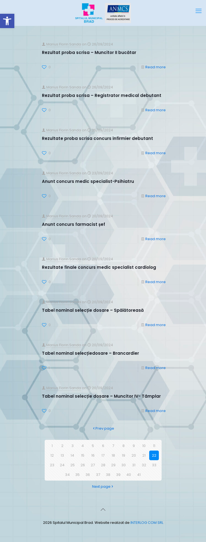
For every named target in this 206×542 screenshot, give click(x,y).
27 (93, 465)
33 (154, 465)
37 (98, 474)
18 (113, 455)
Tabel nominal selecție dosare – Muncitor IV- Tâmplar (101, 396)
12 (52, 455)
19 (123, 455)
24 (62, 465)
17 (103, 455)
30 (123, 465)
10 (144, 445)
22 (154, 455)
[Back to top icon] (103, 509)
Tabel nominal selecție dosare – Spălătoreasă (93, 310)
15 (82, 455)
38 (108, 474)
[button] (7, 21)
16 (93, 455)
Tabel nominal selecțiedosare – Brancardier (90, 353)
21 (144, 455)
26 (83, 465)
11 (154, 445)
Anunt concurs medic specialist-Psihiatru (88, 181)
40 (128, 474)
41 (139, 474)
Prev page (103, 428)
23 (52, 465)
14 (72, 455)
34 (67, 474)
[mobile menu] (198, 11)
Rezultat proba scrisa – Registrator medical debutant (101, 95)
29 (113, 465)
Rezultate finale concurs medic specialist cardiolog (99, 267)
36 (87, 474)
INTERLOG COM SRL (146, 522)
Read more (155, 67)
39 (118, 474)
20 (134, 455)
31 (133, 465)
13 (62, 455)
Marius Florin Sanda (63, 44)
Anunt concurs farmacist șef (73, 224)
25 (72, 465)
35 (77, 474)
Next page (103, 486)
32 (144, 465)
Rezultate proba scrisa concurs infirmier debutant (97, 138)
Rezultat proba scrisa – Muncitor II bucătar (89, 52)
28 (103, 465)
